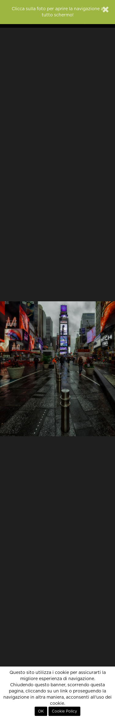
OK (41, 711)
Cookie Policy (64, 711)
